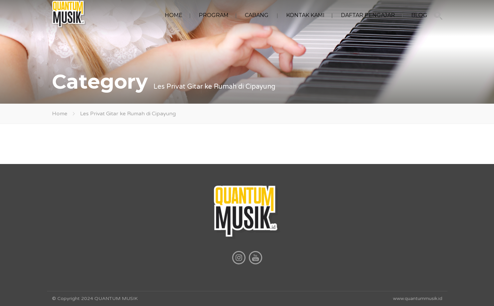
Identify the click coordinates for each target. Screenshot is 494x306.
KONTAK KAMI (305, 15)
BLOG (419, 15)
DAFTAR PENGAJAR (368, 15)
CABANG (257, 15)
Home (59, 113)
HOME (173, 15)
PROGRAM (213, 15)
